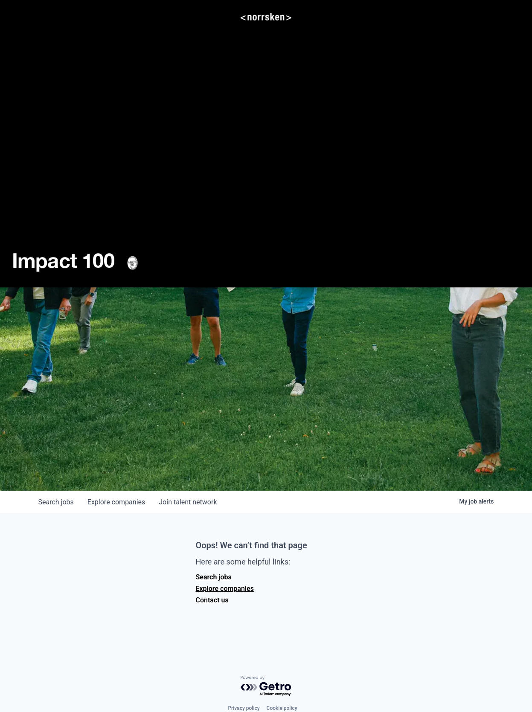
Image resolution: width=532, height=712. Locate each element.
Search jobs (214, 577)
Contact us (212, 600)
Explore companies (225, 589)
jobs (56, 502)
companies (116, 502)
